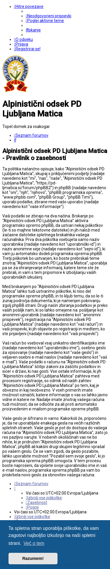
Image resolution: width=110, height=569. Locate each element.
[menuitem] (48, 16)
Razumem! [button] (33, 558)
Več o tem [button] (33, 543)
